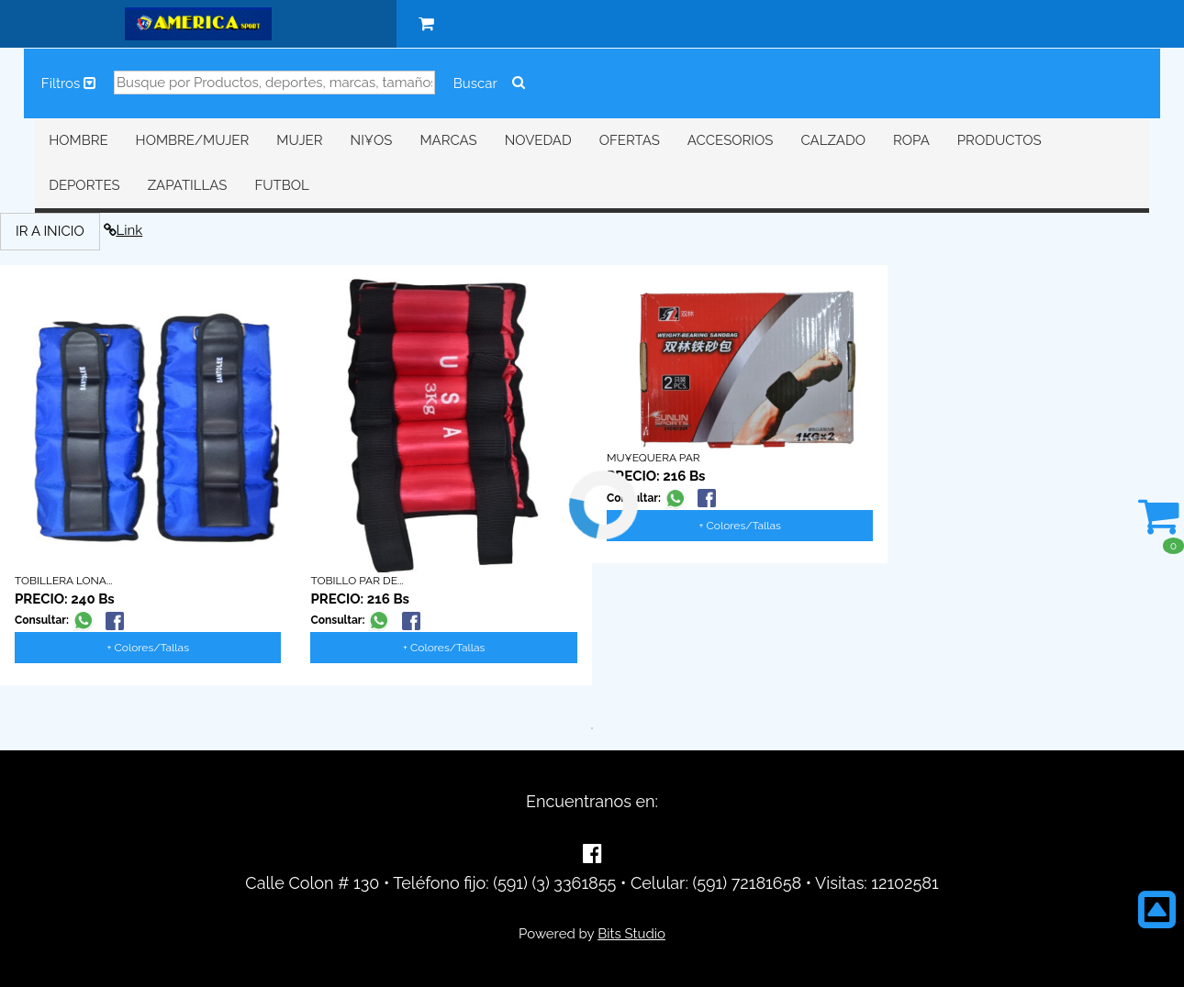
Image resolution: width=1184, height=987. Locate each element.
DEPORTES (84, 185)
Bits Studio (631, 934)
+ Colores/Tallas (148, 647)
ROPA (911, 140)
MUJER (299, 140)
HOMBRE (78, 140)
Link (123, 230)
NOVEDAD (538, 140)
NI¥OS (372, 140)
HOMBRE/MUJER (193, 140)
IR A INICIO (50, 231)
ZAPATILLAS (188, 185)
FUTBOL (281, 185)
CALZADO (833, 140)
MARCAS (447, 140)
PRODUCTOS (999, 140)
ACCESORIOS (730, 140)
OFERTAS (629, 140)
